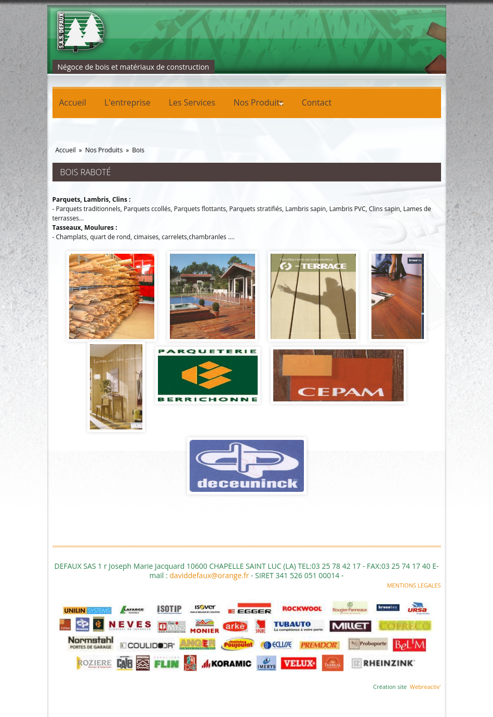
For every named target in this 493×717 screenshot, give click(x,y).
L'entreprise (127, 102)
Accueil (72, 102)
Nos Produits (254, 104)
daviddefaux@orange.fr (209, 575)
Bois (138, 150)
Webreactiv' (425, 686)
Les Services (192, 102)
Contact (316, 102)
